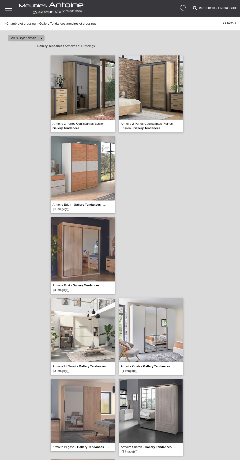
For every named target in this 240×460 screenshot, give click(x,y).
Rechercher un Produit (214, 8)
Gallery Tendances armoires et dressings (67, 23)
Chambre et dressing (21, 23)
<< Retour (229, 23)
